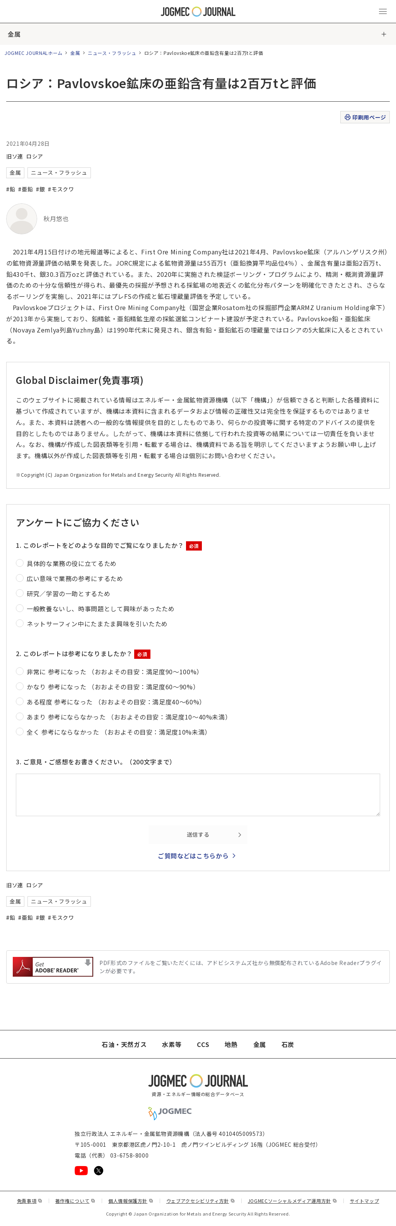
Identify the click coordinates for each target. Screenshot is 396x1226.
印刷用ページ (365, 117)
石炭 (288, 1044)
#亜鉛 (25, 189)
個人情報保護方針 (131, 1200)
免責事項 (30, 1200)
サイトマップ (364, 1200)
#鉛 (10, 189)
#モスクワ (61, 189)
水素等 (171, 1044)
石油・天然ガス (124, 1044)
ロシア (34, 156)
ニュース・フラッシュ (112, 52)
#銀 (40, 189)
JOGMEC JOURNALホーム (34, 52)
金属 (14, 34)
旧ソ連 (14, 156)
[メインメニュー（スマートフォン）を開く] (382, 11)
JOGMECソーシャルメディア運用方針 (292, 1200)
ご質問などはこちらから (193, 855)
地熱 (231, 1044)
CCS (203, 1044)
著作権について (75, 1200)
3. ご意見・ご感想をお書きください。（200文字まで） (96, 761)
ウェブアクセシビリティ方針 (200, 1200)
